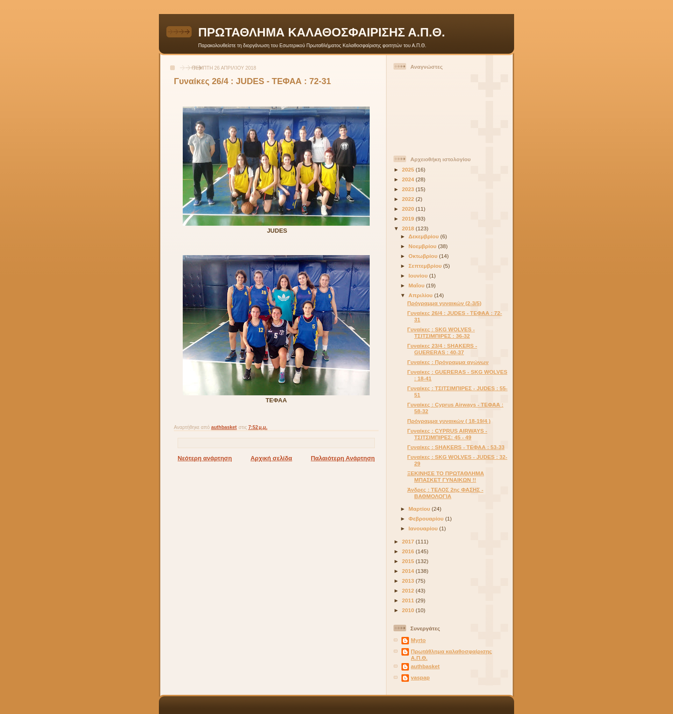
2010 (408, 610)
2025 (408, 169)
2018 (408, 228)
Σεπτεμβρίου (425, 266)
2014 (408, 571)
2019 (408, 218)
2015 (408, 561)
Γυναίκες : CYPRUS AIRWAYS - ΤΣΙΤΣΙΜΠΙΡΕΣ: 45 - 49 (447, 434)
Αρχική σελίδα (271, 458)
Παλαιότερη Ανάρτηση (343, 458)
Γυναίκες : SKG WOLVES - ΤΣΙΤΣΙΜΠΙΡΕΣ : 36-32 (441, 332)
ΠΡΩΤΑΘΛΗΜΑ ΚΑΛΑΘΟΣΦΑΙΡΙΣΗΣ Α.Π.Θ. (321, 32)
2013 (408, 581)
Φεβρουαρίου (426, 518)
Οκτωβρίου (423, 256)
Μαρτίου (419, 509)
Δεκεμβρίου (424, 236)
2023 (408, 189)
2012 (408, 590)
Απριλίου (421, 295)
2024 (408, 179)
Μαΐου (417, 285)
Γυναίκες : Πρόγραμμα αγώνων (447, 362)
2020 (408, 209)
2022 (408, 199)
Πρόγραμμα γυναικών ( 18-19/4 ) (448, 421)
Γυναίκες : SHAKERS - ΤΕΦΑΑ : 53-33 (455, 447)
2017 (408, 541)
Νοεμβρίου (423, 246)
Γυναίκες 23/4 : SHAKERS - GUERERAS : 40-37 (442, 349)
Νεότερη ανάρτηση (205, 458)
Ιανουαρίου (423, 528)
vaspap (420, 677)
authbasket (425, 666)
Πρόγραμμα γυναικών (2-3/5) (444, 303)
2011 (408, 600)
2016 (408, 551)
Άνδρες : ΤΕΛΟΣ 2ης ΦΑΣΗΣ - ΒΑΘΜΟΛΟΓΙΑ (445, 492)
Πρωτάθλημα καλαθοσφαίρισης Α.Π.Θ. (451, 654)
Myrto (418, 640)
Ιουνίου (418, 275)
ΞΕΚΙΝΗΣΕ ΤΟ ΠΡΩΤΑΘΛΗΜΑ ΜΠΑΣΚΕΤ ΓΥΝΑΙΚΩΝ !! (445, 476)
